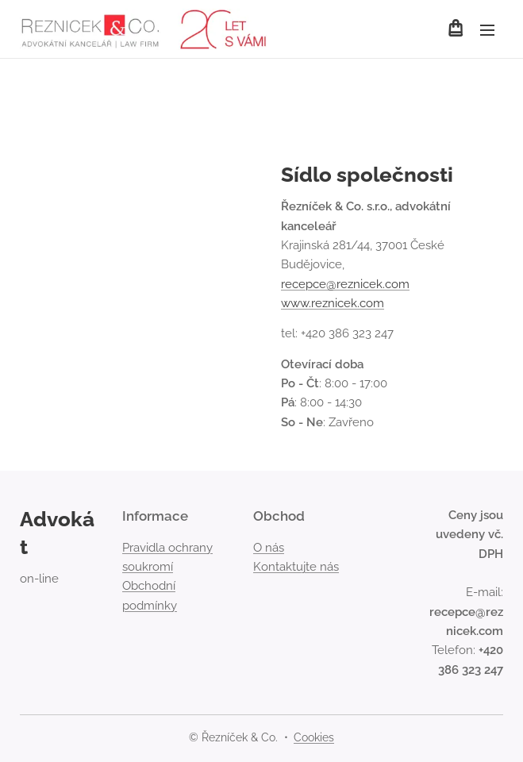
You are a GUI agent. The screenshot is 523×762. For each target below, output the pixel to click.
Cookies (314, 737)
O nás (268, 548)
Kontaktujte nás (296, 567)
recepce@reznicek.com (345, 284)
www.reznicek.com (332, 303)
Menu (487, 30)
